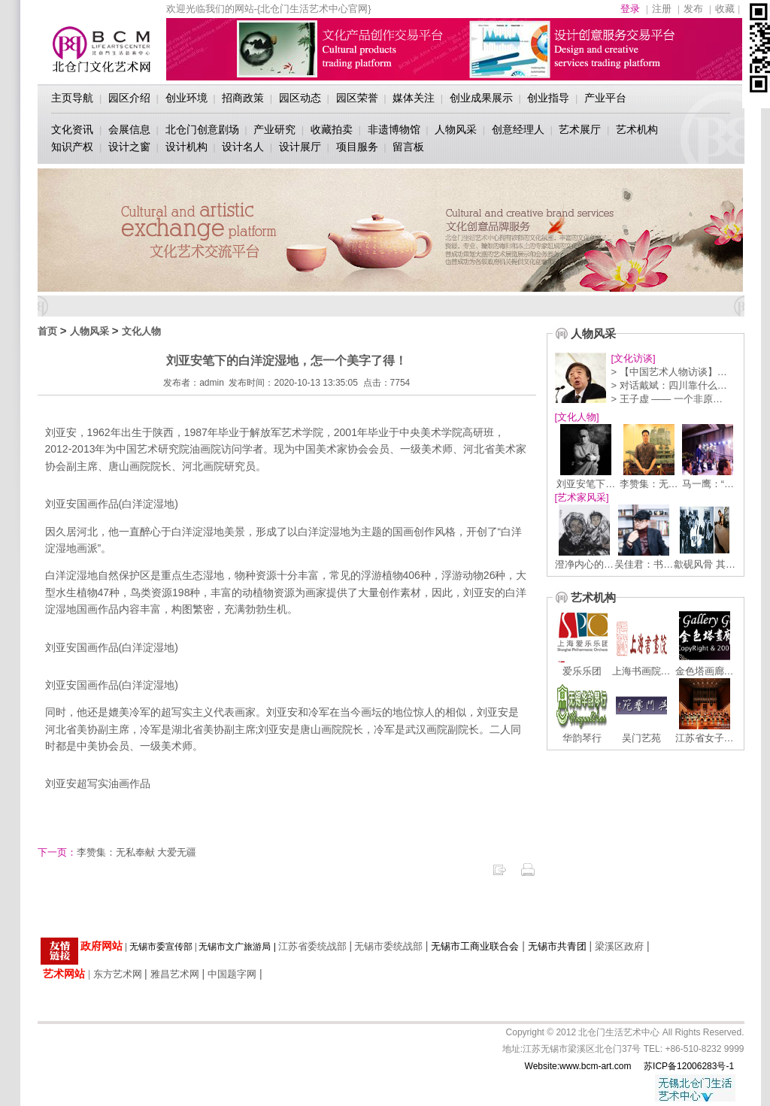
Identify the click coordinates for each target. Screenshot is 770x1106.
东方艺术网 (117, 974)
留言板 (408, 147)
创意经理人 (518, 129)
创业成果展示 (481, 98)
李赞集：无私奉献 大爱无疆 (117, 852)
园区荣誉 (357, 98)
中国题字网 (232, 974)
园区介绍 (129, 98)
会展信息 (129, 129)
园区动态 (300, 98)
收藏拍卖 (332, 129)
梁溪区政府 (619, 946)
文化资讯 (72, 129)
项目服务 (357, 147)
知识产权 (72, 147)
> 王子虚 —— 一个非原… (667, 399)
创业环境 (186, 98)
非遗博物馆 (394, 129)
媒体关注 (414, 98)
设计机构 (186, 147)
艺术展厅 (580, 129)
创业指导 (548, 98)
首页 (47, 331)
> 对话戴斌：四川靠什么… (669, 385)
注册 (661, 8)
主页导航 (72, 98)
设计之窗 (129, 147)
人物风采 (456, 129)
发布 (693, 8)
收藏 (725, 8)
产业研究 (274, 129)
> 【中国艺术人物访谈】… (669, 371)
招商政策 (243, 98)
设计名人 (243, 147)
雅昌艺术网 (174, 974)
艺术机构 (637, 129)
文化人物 (141, 331)
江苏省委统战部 (312, 946)
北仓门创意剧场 (202, 129)
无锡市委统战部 (388, 946)
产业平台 (605, 98)
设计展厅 (300, 147)
